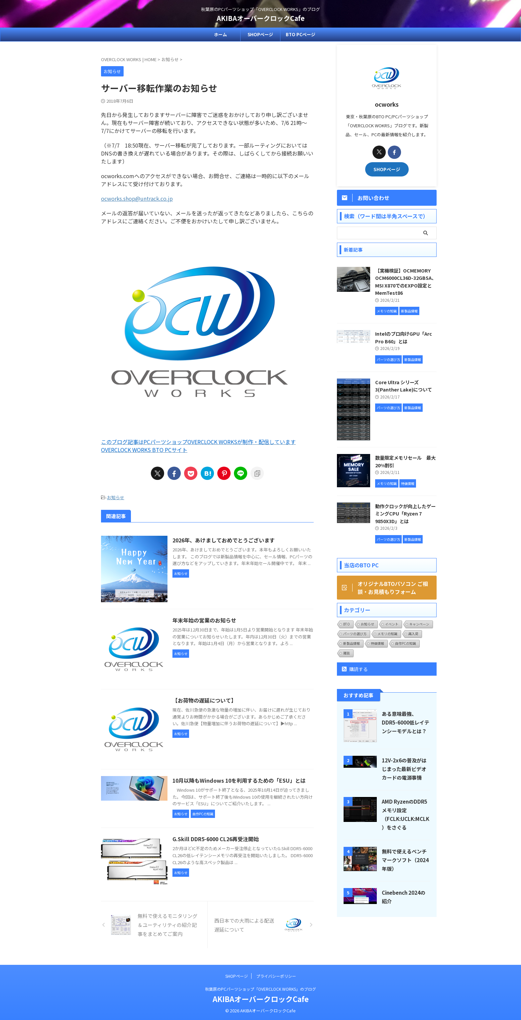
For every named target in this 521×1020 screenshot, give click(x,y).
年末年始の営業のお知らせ (204, 620)
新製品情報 (351, 643)
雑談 (346, 652)
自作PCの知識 (405, 643)
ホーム (220, 34)
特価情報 (377, 643)
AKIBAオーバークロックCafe (261, 18)
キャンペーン (419, 624)
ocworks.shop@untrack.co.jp (137, 198)
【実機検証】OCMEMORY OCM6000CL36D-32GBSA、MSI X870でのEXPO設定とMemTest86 (405, 281)
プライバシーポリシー (276, 976)
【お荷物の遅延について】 (204, 700)
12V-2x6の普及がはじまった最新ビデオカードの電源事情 (404, 768)
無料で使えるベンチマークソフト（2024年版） (405, 860)
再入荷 (413, 633)
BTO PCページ (300, 34)
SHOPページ (260, 34)
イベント (391, 624)
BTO (346, 624)
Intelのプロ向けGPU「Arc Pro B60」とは (403, 337)
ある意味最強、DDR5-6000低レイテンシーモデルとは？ (405, 722)
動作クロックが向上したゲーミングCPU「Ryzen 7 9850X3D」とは (405, 513)
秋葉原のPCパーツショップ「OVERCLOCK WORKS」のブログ (260, 989)
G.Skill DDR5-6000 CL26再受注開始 (215, 839)
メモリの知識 (387, 633)
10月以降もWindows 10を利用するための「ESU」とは (239, 780)
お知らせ (115, 497)
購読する (355, 669)
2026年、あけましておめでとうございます (223, 540)
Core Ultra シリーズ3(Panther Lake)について (403, 386)
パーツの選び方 (354, 633)
